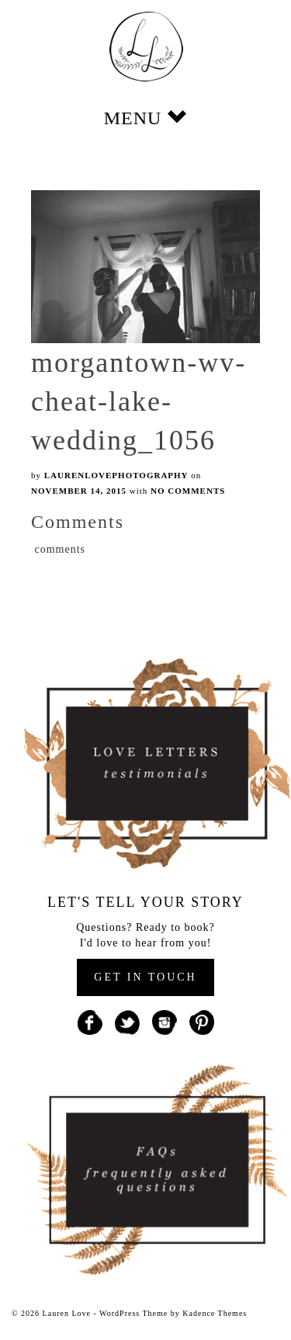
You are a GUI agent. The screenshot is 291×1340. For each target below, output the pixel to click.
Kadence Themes (214, 1313)
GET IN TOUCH (145, 977)
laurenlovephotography (116, 475)
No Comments (188, 490)
